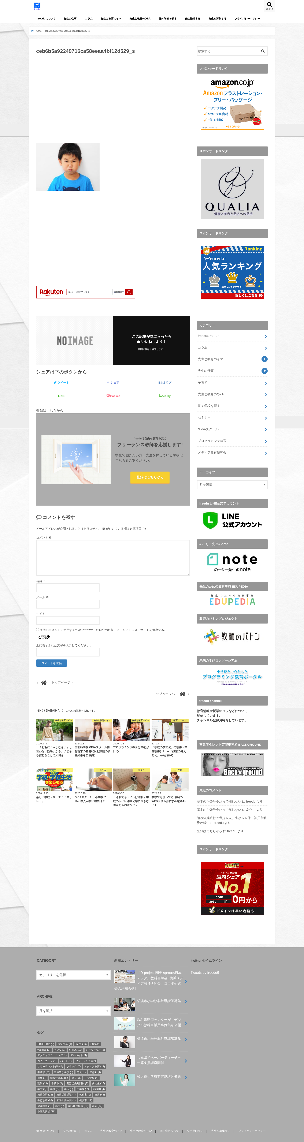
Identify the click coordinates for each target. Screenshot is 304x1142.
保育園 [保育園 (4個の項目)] (95, 1064)
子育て (202, 379)
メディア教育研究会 (212, 446)
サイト (40, 616)
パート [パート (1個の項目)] (66, 1053)
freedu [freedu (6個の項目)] (81, 1036)
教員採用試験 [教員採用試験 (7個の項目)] (65, 1086)
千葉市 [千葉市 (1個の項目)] (57, 1075)
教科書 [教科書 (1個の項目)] (85, 1086)
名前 (41, 584)
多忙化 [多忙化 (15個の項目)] (98, 1075)
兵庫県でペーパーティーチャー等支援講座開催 (147, 1056)
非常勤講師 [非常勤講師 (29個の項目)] (46, 1103)
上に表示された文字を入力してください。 (64, 648)
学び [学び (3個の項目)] (41, 1081)
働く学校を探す (168, 18)
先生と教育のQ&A (140, 18)
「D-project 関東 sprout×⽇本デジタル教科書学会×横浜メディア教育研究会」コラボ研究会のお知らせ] (148, 972)
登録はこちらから (150, 479)
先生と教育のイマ (111, 18)
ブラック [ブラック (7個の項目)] (74, 1058)
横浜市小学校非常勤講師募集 (147, 994)
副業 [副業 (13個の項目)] (42, 1075)
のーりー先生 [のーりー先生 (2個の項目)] (95, 1041)
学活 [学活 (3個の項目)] (68, 1081)
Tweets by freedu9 (205, 964)
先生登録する (192, 18)
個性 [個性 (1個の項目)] (41, 1069)
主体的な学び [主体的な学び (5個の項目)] (63, 1064)
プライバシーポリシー (247, 18)
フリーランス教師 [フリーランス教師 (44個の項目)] (50, 1058)
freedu (250, 795)
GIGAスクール (208, 424)
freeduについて (46, 18)
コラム (89, 18)
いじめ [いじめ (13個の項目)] (75, 1041)
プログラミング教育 (212, 435)
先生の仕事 (70, 18)
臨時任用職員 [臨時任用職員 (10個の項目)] (78, 1097)
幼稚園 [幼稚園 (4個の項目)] (99, 1081)
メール (42, 600)
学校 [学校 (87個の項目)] (55, 1081)
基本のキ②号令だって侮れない (219, 795)
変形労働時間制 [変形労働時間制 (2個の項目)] (77, 1075)
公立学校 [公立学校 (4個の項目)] (91, 1069)
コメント (44, 540)
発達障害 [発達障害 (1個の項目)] (44, 1097)
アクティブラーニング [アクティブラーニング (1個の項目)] (52, 1047)
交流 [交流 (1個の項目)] (81, 1064)
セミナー (204, 412)
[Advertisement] (113, 101)
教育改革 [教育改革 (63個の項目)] (45, 1092)
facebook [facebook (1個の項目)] (65, 1036)
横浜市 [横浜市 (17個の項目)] (85, 1092)
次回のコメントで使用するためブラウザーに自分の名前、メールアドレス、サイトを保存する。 (103, 633)
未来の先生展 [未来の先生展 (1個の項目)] (65, 1092)
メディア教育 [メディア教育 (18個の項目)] (94, 1058)
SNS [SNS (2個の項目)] (95, 1036)
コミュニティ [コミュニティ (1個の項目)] (46, 1053)
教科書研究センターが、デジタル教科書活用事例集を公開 (147, 1017)
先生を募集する (217, 18)
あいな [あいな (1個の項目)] (59, 1041)
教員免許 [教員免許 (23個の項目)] (45, 1086)
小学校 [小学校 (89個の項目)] (83, 1081)
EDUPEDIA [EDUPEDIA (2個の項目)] (45, 1036)
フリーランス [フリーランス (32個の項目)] (85, 1053)
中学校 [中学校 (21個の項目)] (43, 1064)
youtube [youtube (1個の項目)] (43, 1041)
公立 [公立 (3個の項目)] (76, 1069)
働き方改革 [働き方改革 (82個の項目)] (59, 1069)
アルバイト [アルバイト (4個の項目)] (78, 1047)
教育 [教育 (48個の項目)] (99, 1086)
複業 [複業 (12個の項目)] (97, 1097)
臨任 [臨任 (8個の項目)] (59, 1097)
